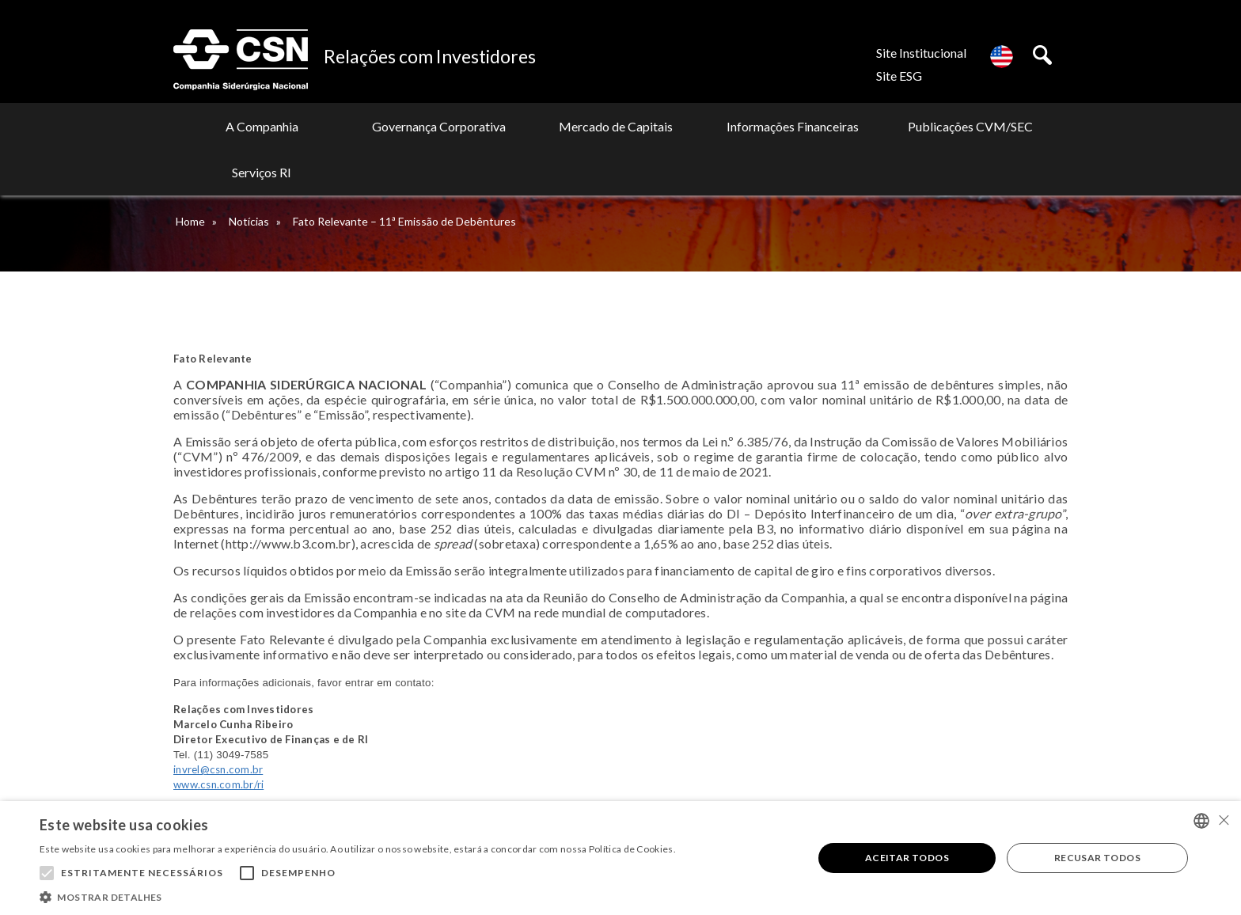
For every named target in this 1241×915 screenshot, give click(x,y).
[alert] (620, 858)
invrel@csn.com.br (218, 769)
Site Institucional (921, 52)
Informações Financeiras (693, 126)
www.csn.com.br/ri (218, 784)
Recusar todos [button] (1097, 858)
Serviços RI (989, 126)
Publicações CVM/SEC (841, 126)
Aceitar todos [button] (907, 858)
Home (190, 221)
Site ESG (899, 75)
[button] (358, 896)
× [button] (1223, 820)
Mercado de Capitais (545, 126)
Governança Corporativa (396, 126)
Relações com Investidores (430, 56)
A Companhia (247, 126)
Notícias (249, 221)
